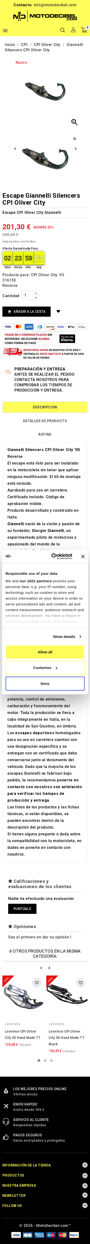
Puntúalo (22, 909)
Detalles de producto (45, 421)
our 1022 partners (36, 581)
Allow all (45, 652)
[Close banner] (82, 556)
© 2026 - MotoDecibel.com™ (45, 1225)
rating (45, 434)
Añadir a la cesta (26, 312)
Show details (64, 637)
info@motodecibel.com (55, 5)
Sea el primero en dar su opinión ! (39, 937)
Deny (45, 683)
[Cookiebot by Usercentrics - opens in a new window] (53, 556)
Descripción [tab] (45, 407)
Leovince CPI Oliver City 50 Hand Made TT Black (66, 1037)
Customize (45, 668)
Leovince (12, 1024)
